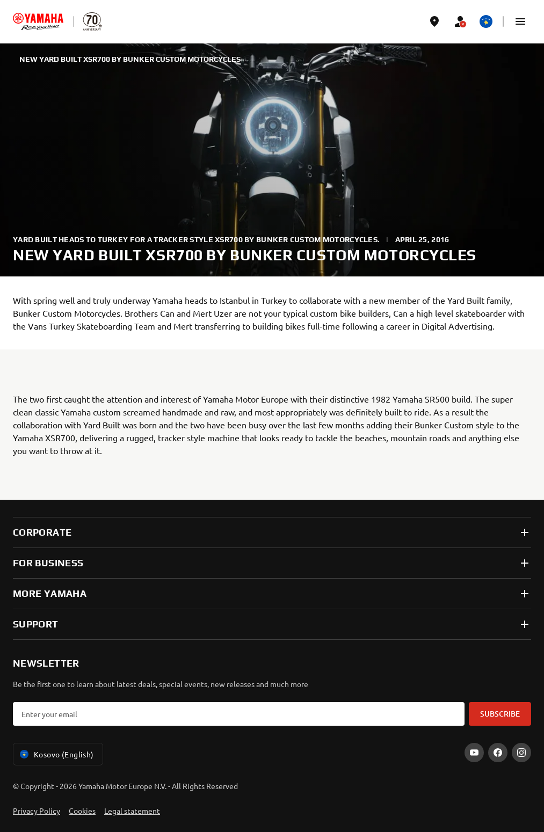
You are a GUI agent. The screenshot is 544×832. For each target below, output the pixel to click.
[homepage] (38, 21)
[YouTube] (474, 752)
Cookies (82, 810)
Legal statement (132, 810)
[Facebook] (497, 752)
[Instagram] (521, 752)
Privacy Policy (36, 810)
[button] (520, 21)
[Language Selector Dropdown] (486, 21)
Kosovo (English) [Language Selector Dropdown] (56, 754)
